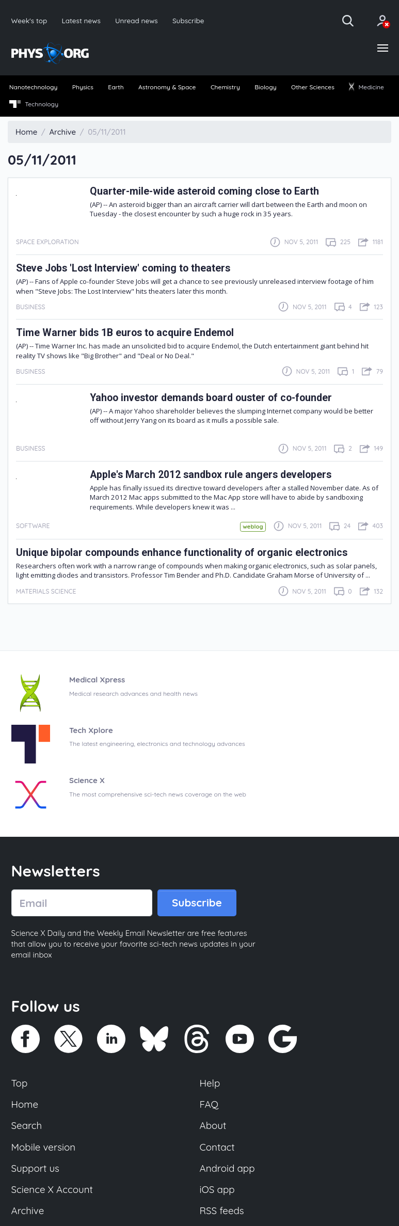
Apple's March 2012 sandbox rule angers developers (210, 475)
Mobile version (43, 1147)
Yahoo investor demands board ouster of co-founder (211, 398)
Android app (227, 1168)
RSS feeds (222, 1210)
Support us (35, 1168)
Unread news (136, 20)
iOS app (217, 1189)
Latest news (80, 20)
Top (19, 1083)
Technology (33, 104)
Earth (115, 87)
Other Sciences (312, 87)
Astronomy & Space (167, 87)
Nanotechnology (33, 87)
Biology (265, 87)
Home (25, 1104)
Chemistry (225, 87)
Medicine (366, 87)
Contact (217, 1147)
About (213, 1125)
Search (26, 1125)
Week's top (29, 20)
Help (210, 1083)
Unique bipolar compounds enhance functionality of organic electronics (181, 553)
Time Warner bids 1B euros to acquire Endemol (125, 333)
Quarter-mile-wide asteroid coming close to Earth (204, 191)
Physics (82, 87)
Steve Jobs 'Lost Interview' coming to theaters (123, 268)
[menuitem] (33, 88)
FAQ (209, 1104)
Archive (27, 1210)
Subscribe (188, 20)
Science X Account (52, 1189)
